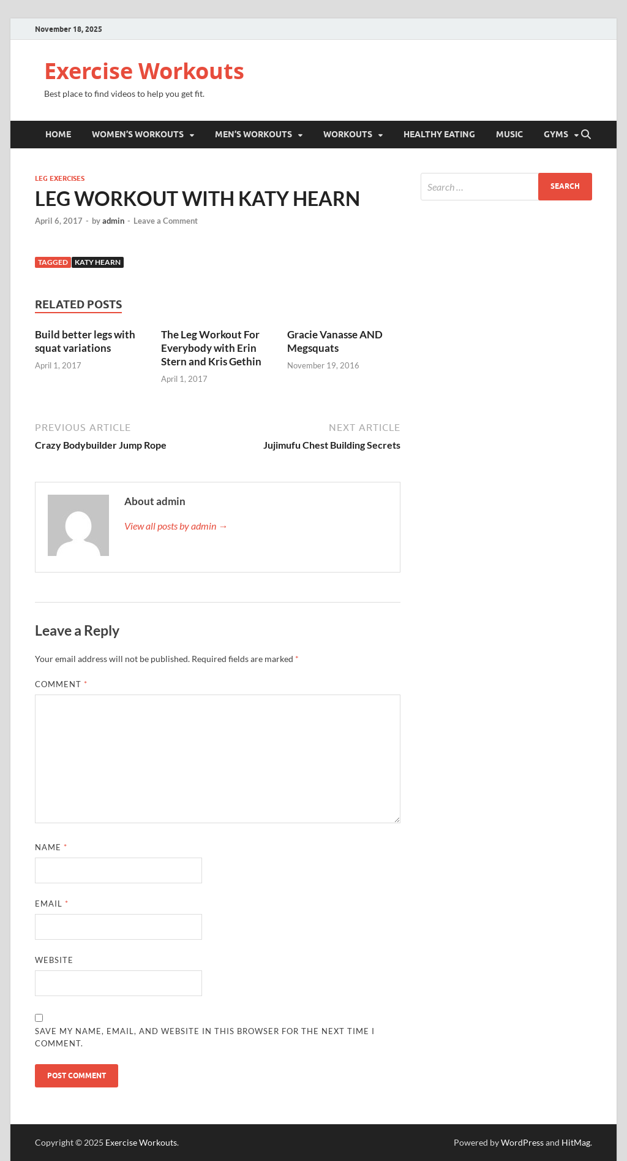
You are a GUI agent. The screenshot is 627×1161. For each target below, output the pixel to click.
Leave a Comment (165, 221)
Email (52, 903)
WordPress (522, 1142)
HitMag (575, 1142)
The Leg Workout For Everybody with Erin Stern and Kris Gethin (211, 348)
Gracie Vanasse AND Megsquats (335, 341)
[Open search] (586, 135)
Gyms (556, 134)
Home (58, 134)
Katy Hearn (98, 262)
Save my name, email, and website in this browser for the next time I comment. (205, 1037)
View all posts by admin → (176, 525)
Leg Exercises (59, 178)
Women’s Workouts (138, 134)
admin (113, 221)
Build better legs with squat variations (85, 341)
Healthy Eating (439, 134)
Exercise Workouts (144, 71)
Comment (61, 684)
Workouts (347, 134)
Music (509, 134)
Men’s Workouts (253, 134)
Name (51, 847)
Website (54, 960)
